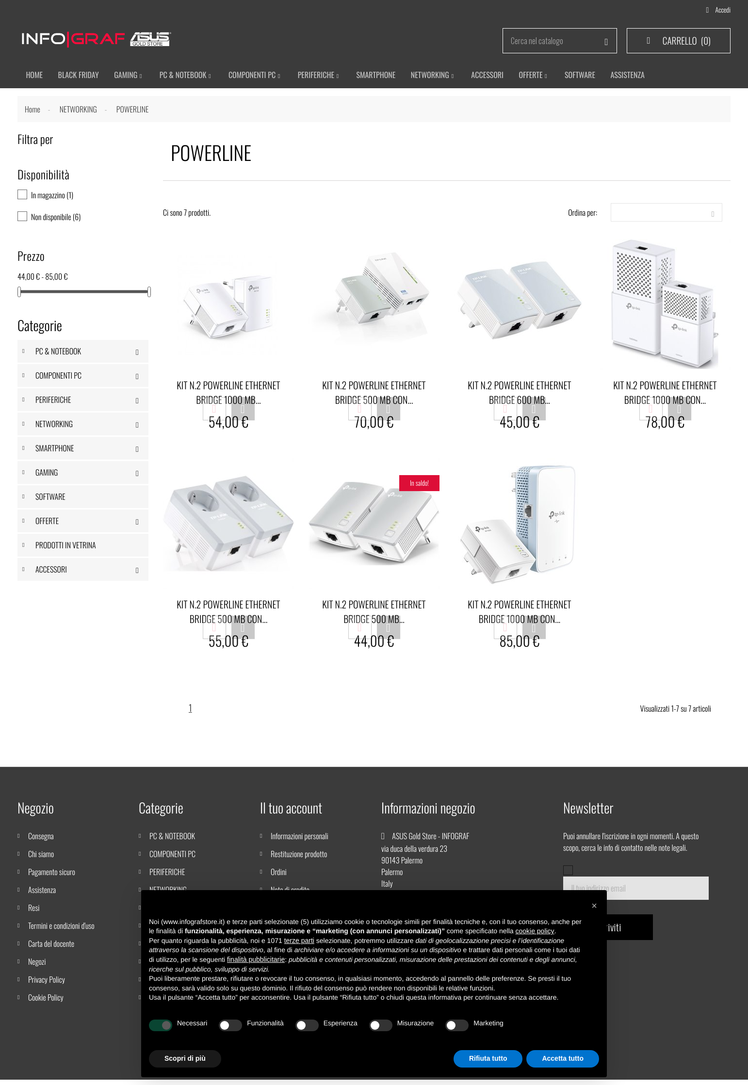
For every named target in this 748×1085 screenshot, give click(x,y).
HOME (34, 75)
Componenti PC (256, 75)
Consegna (41, 841)
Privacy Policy (46, 984)
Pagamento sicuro (51, 877)
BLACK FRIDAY (79, 75)
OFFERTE (47, 522)
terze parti (299, 940)
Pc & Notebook (186, 75)
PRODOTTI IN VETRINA (65, 547)
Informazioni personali (299, 841)
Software (591, 75)
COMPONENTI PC (58, 377)
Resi (34, 913)
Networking (438, 75)
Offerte (541, 75)
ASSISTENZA (640, 75)
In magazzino (52, 197)
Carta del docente (51, 949)
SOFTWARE (50, 498)
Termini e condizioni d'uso (61, 931)
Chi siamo (41, 859)
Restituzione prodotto (299, 859)
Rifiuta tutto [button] (488, 1058)
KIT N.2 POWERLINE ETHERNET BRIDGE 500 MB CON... (373, 394)
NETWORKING (54, 425)
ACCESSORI (497, 75)
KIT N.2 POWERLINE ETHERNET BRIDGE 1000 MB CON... (664, 394)
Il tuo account (291, 813)
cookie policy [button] (534, 931)
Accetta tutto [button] (563, 1058)
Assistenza (42, 895)
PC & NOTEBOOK (58, 353)
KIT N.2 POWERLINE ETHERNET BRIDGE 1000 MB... (228, 394)
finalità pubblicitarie (256, 959)
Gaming (128, 75)
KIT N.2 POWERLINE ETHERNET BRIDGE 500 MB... (373, 614)
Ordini (279, 877)
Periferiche (322, 75)
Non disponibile (56, 218)
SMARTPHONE (383, 75)
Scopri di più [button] (185, 1058)
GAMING (46, 474)
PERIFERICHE (53, 401)
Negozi (37, 967)
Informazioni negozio (428, 813)
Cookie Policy (46, 1002)
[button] (594, 905)
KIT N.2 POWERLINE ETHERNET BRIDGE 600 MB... (519, 394)
